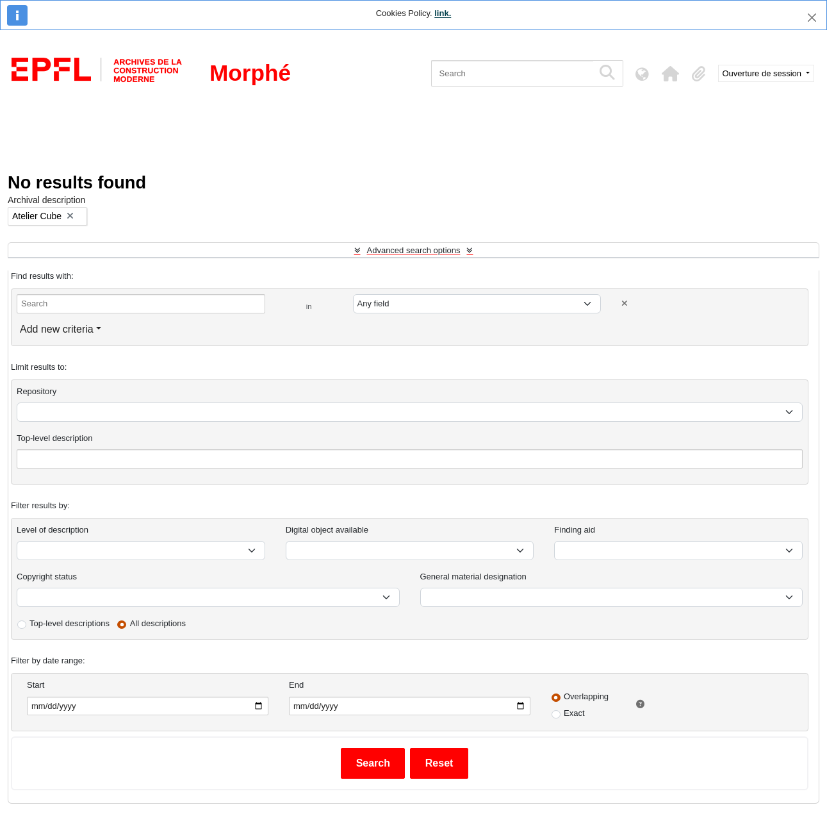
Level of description (52, 530)
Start (35, 685)
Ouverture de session (763, 73)
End (296, 685)
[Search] (512, 73)
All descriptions (158, 623)
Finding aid (574, 530)
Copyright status (47, 576)
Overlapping (586, 696)
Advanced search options (414, 250)
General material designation (473, 576)
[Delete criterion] (624, 303)
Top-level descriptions (69, 623)
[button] (671, 74)
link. (442, 13)
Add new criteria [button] (57, 329)
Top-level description (55, 438)
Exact (574, 713)
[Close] (812, 18)
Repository (36, 391)
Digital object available (327, 530)
